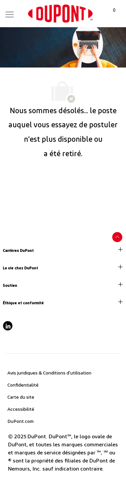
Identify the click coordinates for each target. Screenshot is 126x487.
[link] (60, 13)
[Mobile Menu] (9, 13)
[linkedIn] (8, 326)
